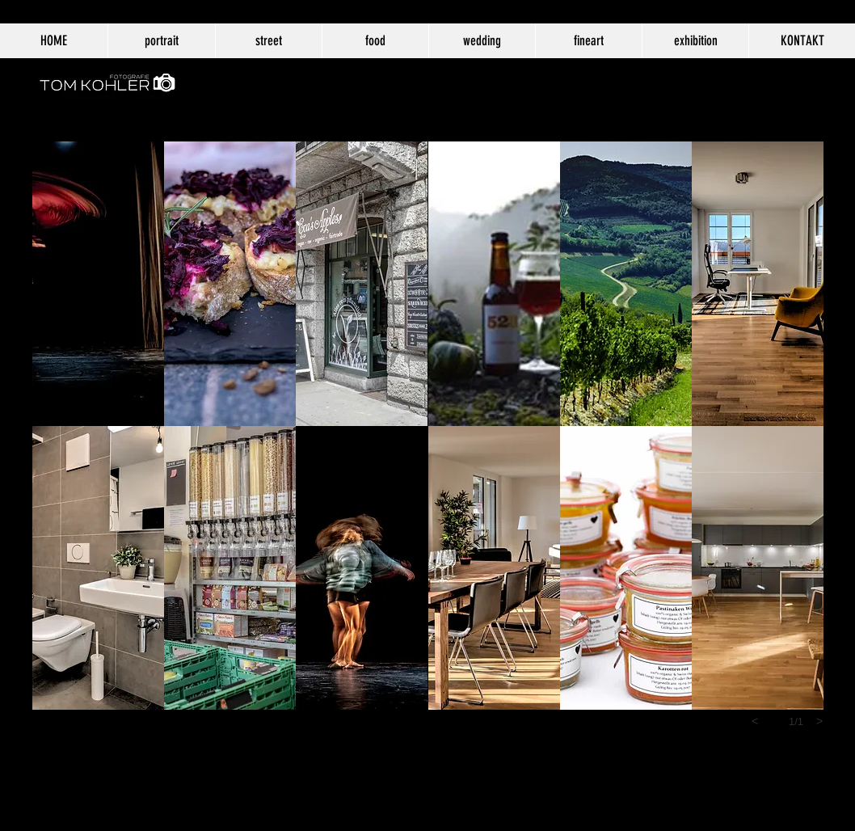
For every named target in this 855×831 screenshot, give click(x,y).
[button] (98, 283)
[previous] (755, 721)
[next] (819, 721)
